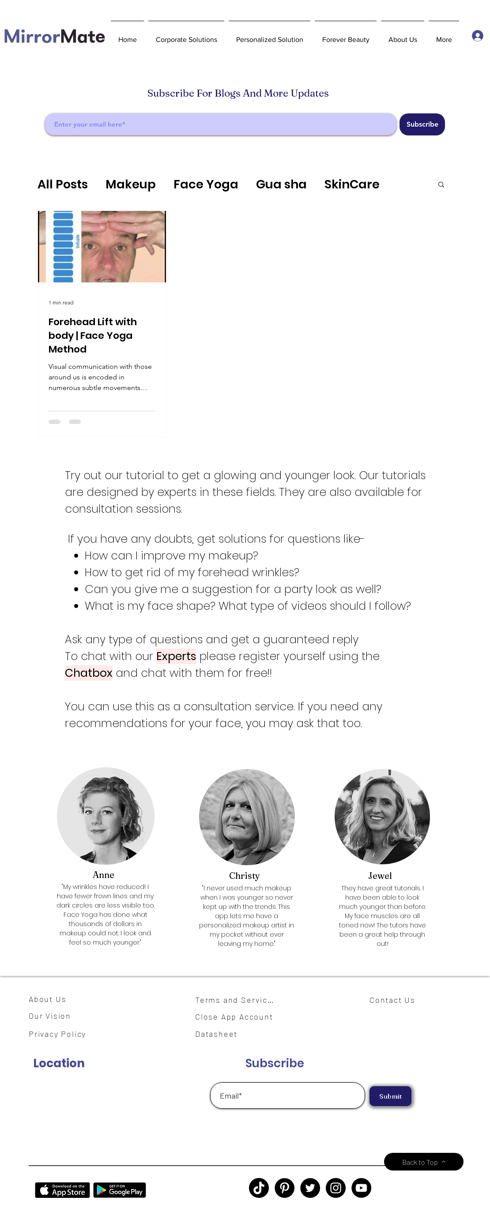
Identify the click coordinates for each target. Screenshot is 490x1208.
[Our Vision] (53, 1015)
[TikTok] (259, 1188)
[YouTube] (361, 1188)
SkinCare (352, 184)
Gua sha (281, 184)
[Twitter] (310, 1188)
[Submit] (390, 1096)
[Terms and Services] (237, 999)
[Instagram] (336, 1188)
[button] (186, 36)
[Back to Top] (424, 1161)
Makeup (131, 184)
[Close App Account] (239, 1016)
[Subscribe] (422, 124)
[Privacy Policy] (62, 1033)
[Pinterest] (284, 1188)
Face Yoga (205, 184)
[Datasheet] (221, 1033)
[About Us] (51, 998)
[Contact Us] (395, 999)
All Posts (63, 184)
